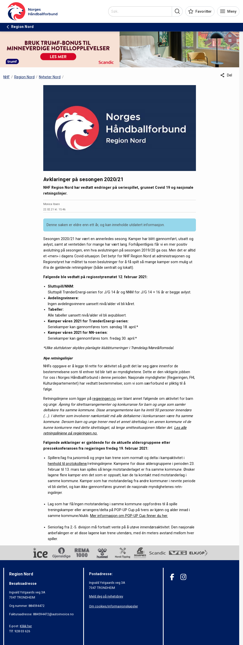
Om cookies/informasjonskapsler (113, 606)
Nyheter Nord (50, 77)
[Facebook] (172, 577)
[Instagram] (183, 577)
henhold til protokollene (67, 464)
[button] (177, 11)
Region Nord (24, 77)
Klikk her (26, 626)
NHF (6, 77)
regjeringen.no (104, 399)
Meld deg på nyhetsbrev (106, 596)
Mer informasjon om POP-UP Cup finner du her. (129, 516)
